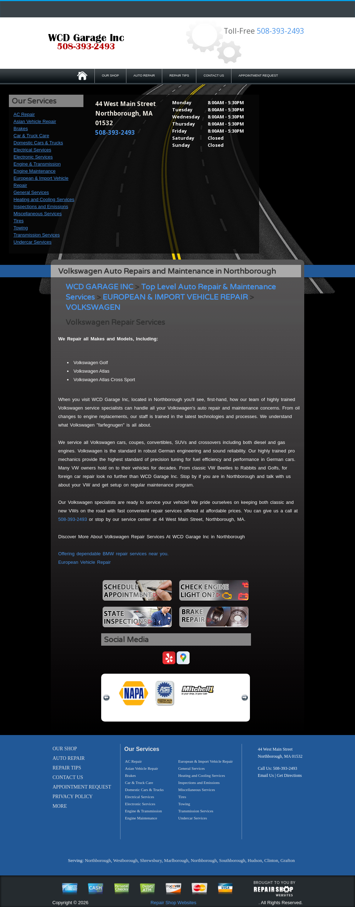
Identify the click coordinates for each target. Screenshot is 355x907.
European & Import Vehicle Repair (205, 761)
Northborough (98, 860)
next (244, 697)
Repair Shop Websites (173, 902)
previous (106, 697)
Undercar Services (32, 242)
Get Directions (289, 775)
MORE (60, 806)
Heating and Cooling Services (43, 199)
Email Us (266, 775)
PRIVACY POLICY (73, 796)
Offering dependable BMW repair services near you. (113, 553)
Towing (20, 227)
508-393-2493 (280, 31)
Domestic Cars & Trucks (38, 142)
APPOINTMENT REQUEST (258, 75)
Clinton (271, 860)
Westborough (125, 860)
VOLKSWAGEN (93, 307)
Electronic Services (33, 157)
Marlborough (176, 860)
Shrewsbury (151, 860)
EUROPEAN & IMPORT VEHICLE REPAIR (175, 297)
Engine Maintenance (34, 171)
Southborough (232, 860)
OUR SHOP (110, 75)
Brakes (20, 128)
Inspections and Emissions (40, 206)
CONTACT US (213, 75)
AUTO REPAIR (144, 75)
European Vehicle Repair (84, 562)
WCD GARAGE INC (99, 287)
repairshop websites (273, 891)
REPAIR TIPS (179, 75)
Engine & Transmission (37, 164)
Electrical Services (32, 149)
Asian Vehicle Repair (34, 121)
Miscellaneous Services (37, 213)
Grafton (287, 860)
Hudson (255, 860)
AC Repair (24, 114)
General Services (31, 192)
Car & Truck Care (31, 135)
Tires (18, 220)
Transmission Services (36, 235)
